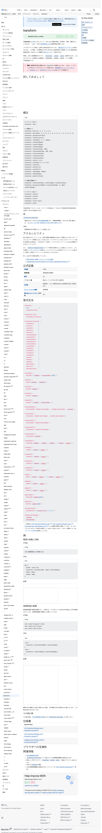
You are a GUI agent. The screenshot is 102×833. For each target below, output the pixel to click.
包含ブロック (47, 52)
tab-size (6, 673)
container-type (8, 335)
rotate (5, 628)
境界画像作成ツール (9, 181)
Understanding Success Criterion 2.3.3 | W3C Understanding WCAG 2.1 (47, 261)
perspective (7, 589)
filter (5, 396)
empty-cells (7, 380)
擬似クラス (6, 776)
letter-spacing (8, 486)
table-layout (7, 676)
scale (5, 644)
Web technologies (86, 808)
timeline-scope (8, 683)
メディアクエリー (35, 250)
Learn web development (88, 811)
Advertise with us (45, 817)
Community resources (66, 811)
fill (4, 393)
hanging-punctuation (10, 435)
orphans (6, 547)
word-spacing (8, 750)
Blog (79, 10)
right (5, 625)
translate (6, 705)
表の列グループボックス (47, 70)
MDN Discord (64, 817)
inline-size (7, 457)
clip (6, 309)
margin (6, 502)
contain (6, 328)
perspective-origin (9, 586)
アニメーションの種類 (30, 289)
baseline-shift (8, 264)
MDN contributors (58, 790)
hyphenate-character (10, 441)
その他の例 (28, 713)
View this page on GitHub (32, 792)
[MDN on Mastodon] (11, 818)
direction (6, 367)
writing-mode (8, 753)
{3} (54, 375)
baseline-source (8, 267)
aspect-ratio (7, 248)
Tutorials (83, 817)
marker (6, 509)
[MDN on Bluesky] (5, 818)
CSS (33, 41)
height (5, 438)
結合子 (4, 773)
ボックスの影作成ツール (10, 187)
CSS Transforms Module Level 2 (62, 524)
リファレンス (5, 201)
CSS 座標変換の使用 (38, 717)
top (5, 686)
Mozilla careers (45, 814)
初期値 (26, 269)
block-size (7, 270)
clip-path (6, 302)
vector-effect (8, 718)
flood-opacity (8, 412)
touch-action (7, 689)
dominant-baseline (9, 373)
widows (6, 737)
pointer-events (8, 596)
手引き (3, 170)
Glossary (83, 820)
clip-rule (6, 306)
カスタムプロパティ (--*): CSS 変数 (11, 215)
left (5, 483)
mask (5, 515)
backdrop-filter (8, 251)
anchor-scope (8, 235)
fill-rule (6, 389)
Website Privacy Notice (20, 829)
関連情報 (84, 43)
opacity (6, 541)
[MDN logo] (4, 805)
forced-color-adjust (9, 422)
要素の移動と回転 (31, 539)
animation (7, 241)
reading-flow (8, 615)
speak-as (7, 657)
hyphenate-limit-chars (10, 444)
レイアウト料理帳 (8, 174)
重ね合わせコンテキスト (65, 47)
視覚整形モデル (45, 44)
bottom (6, 280)
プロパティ (6, 204)
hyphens (6, 447)
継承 (25, 276)
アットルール (6, 782)
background (7, 261)
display (6, 370)
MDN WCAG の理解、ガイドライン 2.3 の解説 (39, 259)
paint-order (7, 583)
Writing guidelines (65, 814)
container (6, 338)
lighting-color (8, 489)
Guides (83, 814)
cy (4, 360)
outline (6, 554)
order (5, 544)
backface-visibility (9, 254)
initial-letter (7, 454)
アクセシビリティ (87, 27)
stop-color (7, 660)
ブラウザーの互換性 (88, 40)
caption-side (7, 290)
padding (6, 573)
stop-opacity (7, 663)
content (6, 344)
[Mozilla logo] (6, 829)
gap (5, 425)
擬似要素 (5, 779)
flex (5, 402)
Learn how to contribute (32, 785)
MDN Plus (43, 820)
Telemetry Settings (35, 829)
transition (6, 702)
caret (6, 296)
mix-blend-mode (9, 528)
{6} (39, 504)
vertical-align (7, 721)
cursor (6, 354)
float (5, 406)
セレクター (6, 770)
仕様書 (84, 38)
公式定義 (84, 30)
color (5, 315)
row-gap (6, 631)
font (5, 418)
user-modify (9, 712)
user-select (7, 715)
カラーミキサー (7, 194)
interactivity (8, 467)
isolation (6, 476)
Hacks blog (84, 823)
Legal (45, 829)
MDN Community (65, 808)
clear (5, 299)
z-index (6, 763)
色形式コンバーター (9, 190)
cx (4, 357)
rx (4, 637)
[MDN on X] (8, 818)
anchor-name (8, 232)
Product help (44, 823)
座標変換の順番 (30, 606)
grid (5, 431)
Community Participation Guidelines (60, 829)
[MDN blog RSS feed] (14, 818)
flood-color (7, 409)
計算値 (26, 285)
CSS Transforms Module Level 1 (40, 524)
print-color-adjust (9, 605)
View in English (57, 24)
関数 (4, 792)
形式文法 (84, 32)
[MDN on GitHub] (2, 818)
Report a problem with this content (52, 792)
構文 (83, 25)
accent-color (8, 219)
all (4, 228)
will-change (7, 744)
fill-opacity (7, 386)
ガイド (3, 26)
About (42, 808)
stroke (5, 670)
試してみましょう (87, 22)
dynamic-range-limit (9, 377)
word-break (7, 747)
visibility (6, 728)
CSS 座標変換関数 (43, 220)
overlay (7, 563)
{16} (41, 497)
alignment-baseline (9, 225)
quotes (6, 608)
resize (5, 621)
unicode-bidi (7, 708)
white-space (7, 731)
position (6, 602)
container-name (8, 331)
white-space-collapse (10, 734)
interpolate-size (9, 473)
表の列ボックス (34, 70)
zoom (5, 766)
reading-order (8, 618)
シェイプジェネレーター (10, 197)
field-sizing (7, 383)
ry (4, 641)
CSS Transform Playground (64, 767)
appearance (7, 245)
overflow (6, 560)
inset (5, 464)
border (6, 277)
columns (6, 322)
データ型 (5, 789)
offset (5, 538)
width (5, 741)
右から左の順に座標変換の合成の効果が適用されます (46, 223)
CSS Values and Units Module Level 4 (36, 526)
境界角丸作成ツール (9, 184)
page (5, 579)
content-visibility (8, 341)
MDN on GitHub (65, 820)
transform (7, 696)
